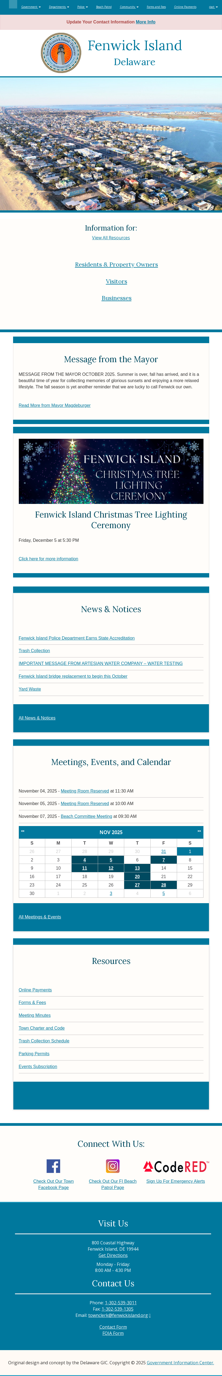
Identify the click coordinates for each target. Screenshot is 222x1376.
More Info (146, 22)
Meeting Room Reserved (85, 791)
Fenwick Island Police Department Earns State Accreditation (77, 638)
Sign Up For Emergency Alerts (175, 1171)
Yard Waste (30, 689)
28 (163, 885)
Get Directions (113, 1255)
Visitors (116, 281)
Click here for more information (48, 559)
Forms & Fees (32, 1002)
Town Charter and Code (42, 1028)
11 (84, 868)
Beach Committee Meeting (86, 816)
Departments (59, 7)
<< (22, 831)
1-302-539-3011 (121, 1303)
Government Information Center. (180, 1363)
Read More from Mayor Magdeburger (55, 405)
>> (199, 831)
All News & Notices (37, 718)
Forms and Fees (156, 7)
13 (137, 868)
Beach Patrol (104, 7)
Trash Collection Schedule (44, 1041)
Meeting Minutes (35, 1015)
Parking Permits (34, 1053)
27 (137, 885)
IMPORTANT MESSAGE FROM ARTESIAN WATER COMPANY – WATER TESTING (101, 663)
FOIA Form (113, 1333)
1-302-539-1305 (117, 1309)
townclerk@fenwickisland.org (118, 1315)
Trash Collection (34, 650)
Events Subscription (38, 1066)
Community (129, 7)
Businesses (117, 298)
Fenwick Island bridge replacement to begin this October (73, 676)
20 (137, 876)
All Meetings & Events (40, 917)
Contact (211, 7)
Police (82, 7)
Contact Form (113, 1327)
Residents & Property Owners (116, 264)
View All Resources (111, 238)
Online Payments (185, 7)
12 (111, 868)
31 (163, 851)
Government (31, 7)
